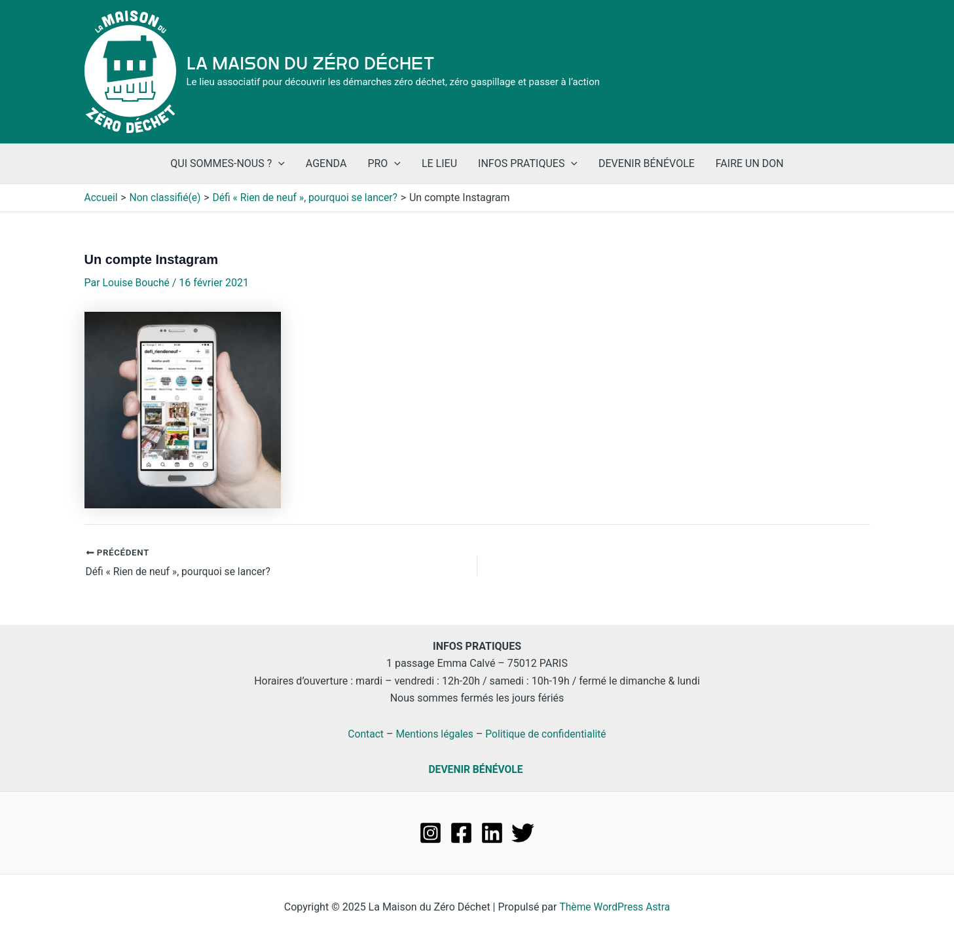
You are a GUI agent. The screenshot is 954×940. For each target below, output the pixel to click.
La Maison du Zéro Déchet (311, 63)
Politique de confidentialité (547, 733)
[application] (278, 163)
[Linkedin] (492, 832)
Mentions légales (433, 733)
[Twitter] (522, 832)
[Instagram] (430, 832)
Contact (363, 733)
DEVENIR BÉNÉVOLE (476, 769)
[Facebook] (461, 832)
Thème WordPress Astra (614, 907)
